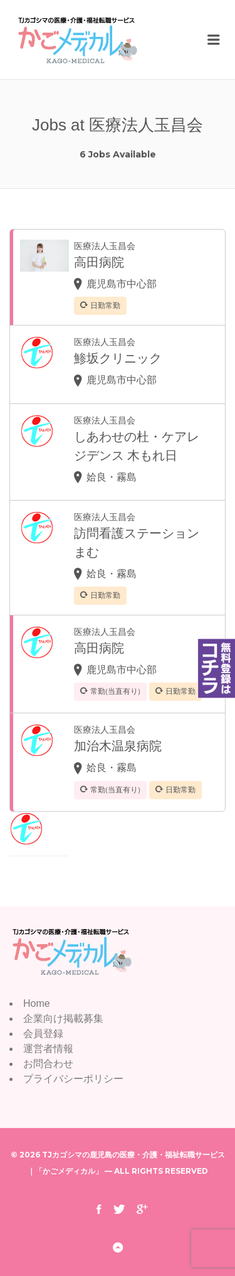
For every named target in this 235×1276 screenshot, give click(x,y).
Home (36, 1003)
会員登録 (43, 1033)
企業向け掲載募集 (63, 1018)
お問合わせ (48, 1063)
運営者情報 (48, 1048)
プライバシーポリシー (73, 1078)
